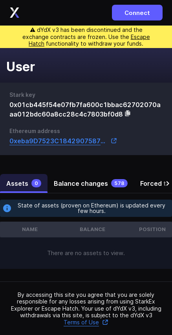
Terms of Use (86, 322)
